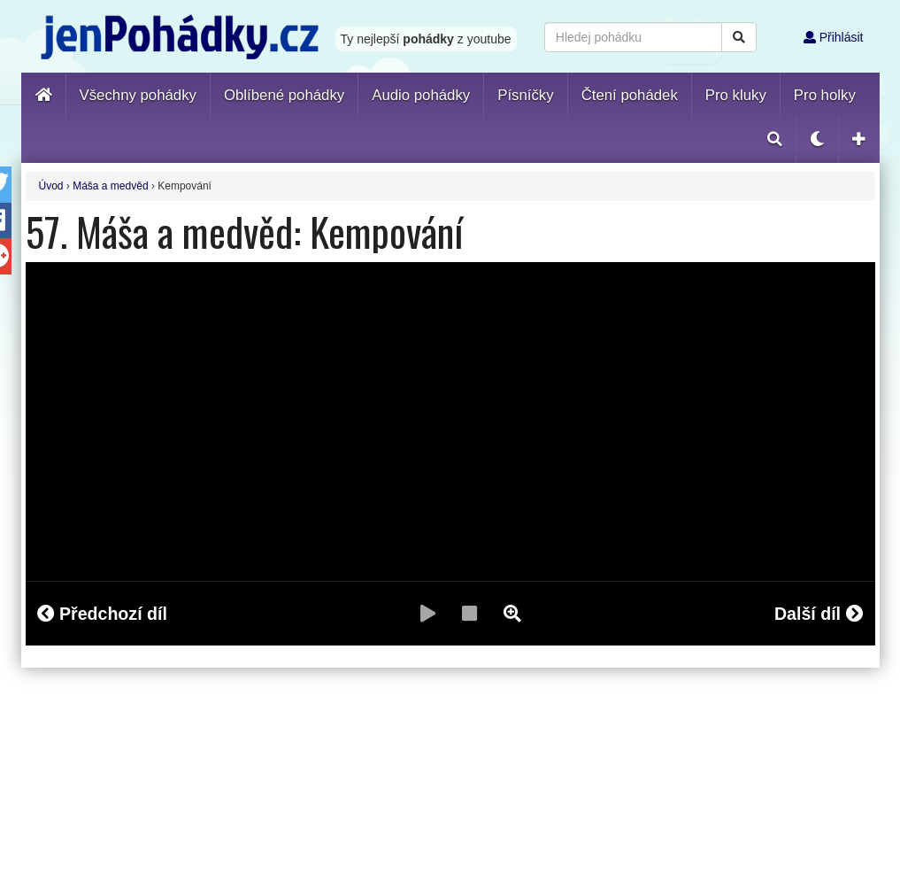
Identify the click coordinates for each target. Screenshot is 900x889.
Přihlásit (834, 37)
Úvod (51, 186)
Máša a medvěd (110, 186)
